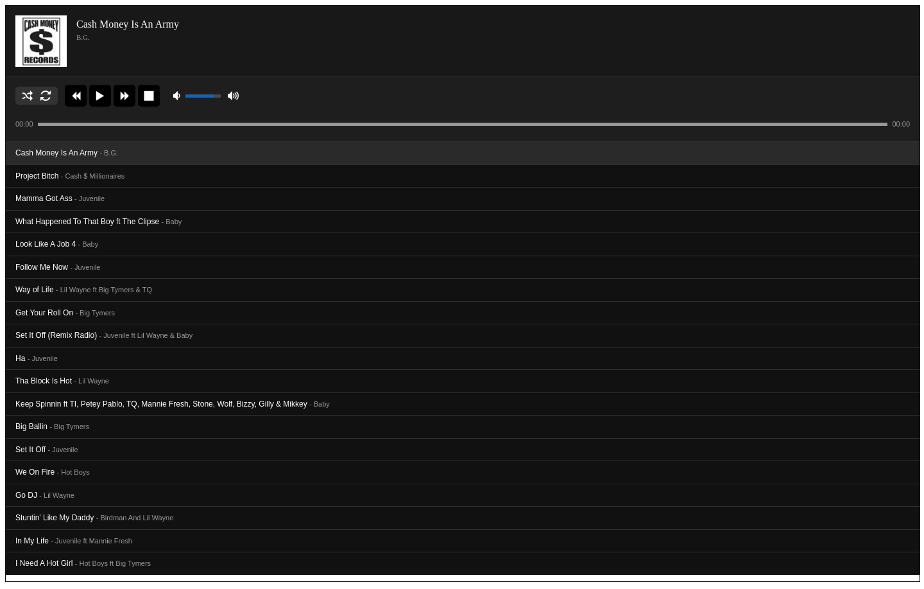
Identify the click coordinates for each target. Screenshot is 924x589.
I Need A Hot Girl (83, 563)
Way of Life (83, 289)
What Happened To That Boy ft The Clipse (98, 221)
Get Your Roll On (65, 312)
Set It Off (46, 449)
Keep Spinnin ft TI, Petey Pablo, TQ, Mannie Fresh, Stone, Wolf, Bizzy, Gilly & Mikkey (172, 404)
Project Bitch (69, 175)
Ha (36, 358)
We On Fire (52, 472)
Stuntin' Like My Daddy (94, 517)
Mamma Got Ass (60, 198)
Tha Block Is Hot (62, 380)
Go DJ (44, 495)
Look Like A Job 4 (56, 244)
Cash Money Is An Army (66, 152)
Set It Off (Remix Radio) (104, 335)
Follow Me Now (57, 267)
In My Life (73, 540)
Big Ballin (52, 426)
